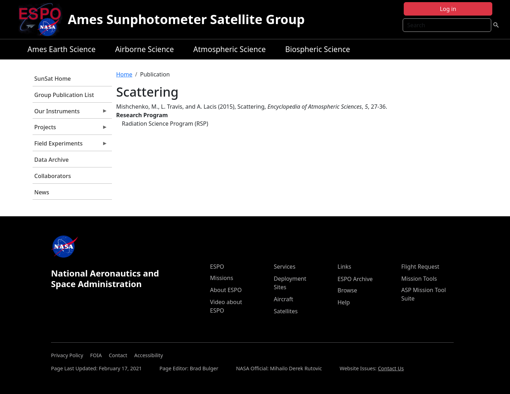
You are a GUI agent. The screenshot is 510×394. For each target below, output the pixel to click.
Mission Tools (419, 278)
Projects (70, 129)
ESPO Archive (355, 279)
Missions (221, 278)
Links (344, 266)
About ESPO (226, 290)
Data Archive (51, 160)
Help (344, 302)
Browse (347, 290)
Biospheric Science (317, 49)
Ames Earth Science (62, 49)
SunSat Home (52, 78)
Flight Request (420, 266)
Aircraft (283, 299)
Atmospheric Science (229, 49)
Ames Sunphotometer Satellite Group (186, 19)
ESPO (217, 266)
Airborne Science (144, 49)
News (41, 192)
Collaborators (52, 176)
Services (284, 266)
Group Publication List (64, 95)
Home (124, 74)
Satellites (286, 311)
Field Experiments (70, 145)
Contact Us (391, 368)
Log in (448, 9)
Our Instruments (70, 113)
